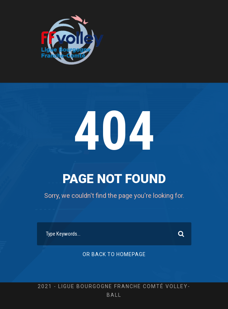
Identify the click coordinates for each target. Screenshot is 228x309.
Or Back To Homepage (114, 254)
